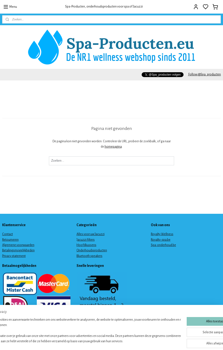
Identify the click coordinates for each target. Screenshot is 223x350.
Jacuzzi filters (86, 239)
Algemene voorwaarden (18, 245)
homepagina (113, 146)
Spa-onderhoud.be (163, 245)
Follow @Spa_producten (204, 74)
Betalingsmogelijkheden (18, 250)
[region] (79, 331)
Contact (7, 234)
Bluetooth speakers (89, 256)
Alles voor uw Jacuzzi (91, 234)
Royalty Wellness (162, 234)
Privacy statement (14, 256)
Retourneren (10, 239)
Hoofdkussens (86, 245)
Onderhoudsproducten (92, 250)
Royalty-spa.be (160, 239)
